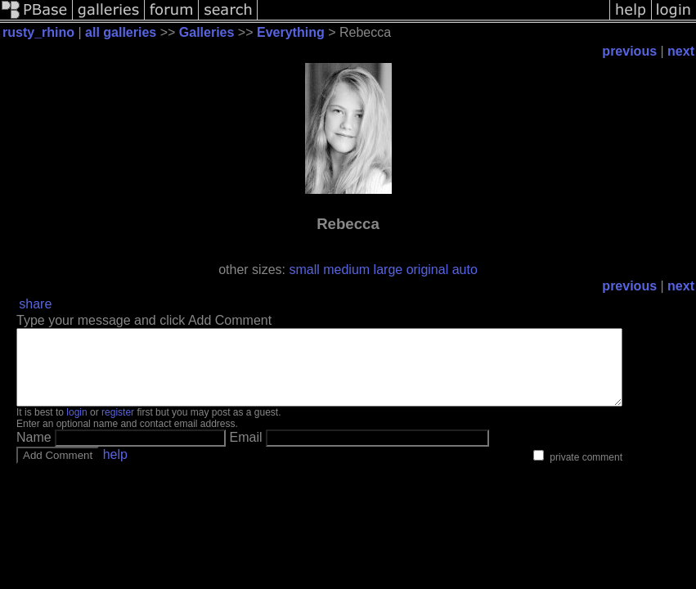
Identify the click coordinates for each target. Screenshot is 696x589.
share (35, 304)
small (304, 270)
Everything (291, 32)
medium (346, 270)
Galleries (207, 32)
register (117, 427)
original (427, 270)
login (76, 427)
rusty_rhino (38, 32)
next (680, 51)
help (115, 469)
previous (629, 51)
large (388, 270)
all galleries (120, 32)
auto (465, 270)
